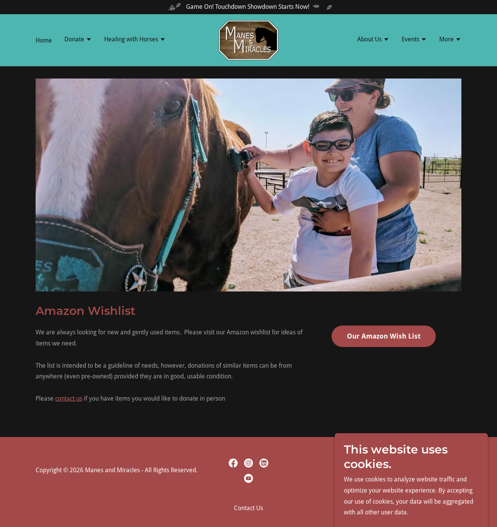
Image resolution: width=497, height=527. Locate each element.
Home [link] (44, 40)
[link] (248, 39)
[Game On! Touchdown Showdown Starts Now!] (248, 7)
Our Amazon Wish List (383, 336)
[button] (78, 40)
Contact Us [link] (248, 508)
